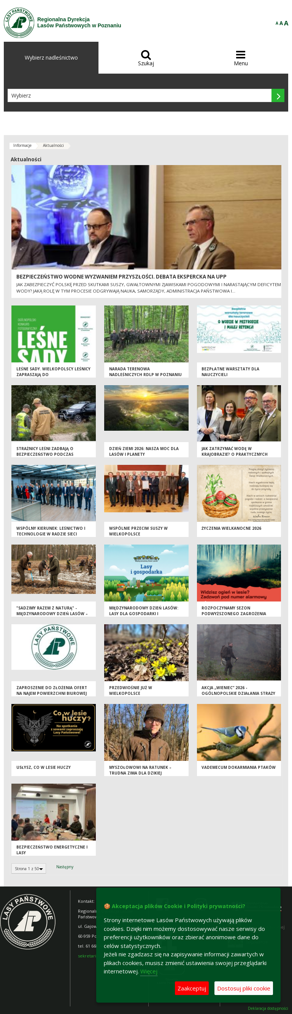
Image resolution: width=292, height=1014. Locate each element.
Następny (64, 866)
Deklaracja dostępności (268, 1008)
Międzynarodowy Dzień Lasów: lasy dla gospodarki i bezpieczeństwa (143, 613)
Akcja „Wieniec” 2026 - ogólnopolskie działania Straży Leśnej (238, 693)
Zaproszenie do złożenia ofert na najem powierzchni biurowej (51, 690)
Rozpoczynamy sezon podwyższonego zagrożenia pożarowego (234, 613)
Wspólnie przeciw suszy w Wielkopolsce (138, 531)
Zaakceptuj (192, 988)
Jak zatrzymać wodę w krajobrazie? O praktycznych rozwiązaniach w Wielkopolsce (237, 454)
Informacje (22, 145)
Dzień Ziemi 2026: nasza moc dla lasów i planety (144, 451)
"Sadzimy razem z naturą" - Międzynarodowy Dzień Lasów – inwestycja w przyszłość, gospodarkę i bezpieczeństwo (52, 616)
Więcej (148, 971)
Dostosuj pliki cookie (243, 988)
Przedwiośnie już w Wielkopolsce (130, 690)
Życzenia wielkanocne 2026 (231, 528)
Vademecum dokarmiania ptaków (239, 767)
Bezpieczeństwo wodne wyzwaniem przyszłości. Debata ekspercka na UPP (121, 276)
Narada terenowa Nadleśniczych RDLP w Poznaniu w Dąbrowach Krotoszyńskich (145, 374)
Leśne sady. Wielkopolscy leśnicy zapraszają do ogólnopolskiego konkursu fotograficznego (53, 377)
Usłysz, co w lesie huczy (43, 767)
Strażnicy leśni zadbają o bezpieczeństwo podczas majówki (44, 454)
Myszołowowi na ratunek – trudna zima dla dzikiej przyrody (140, 773)
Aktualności (53, 145)
